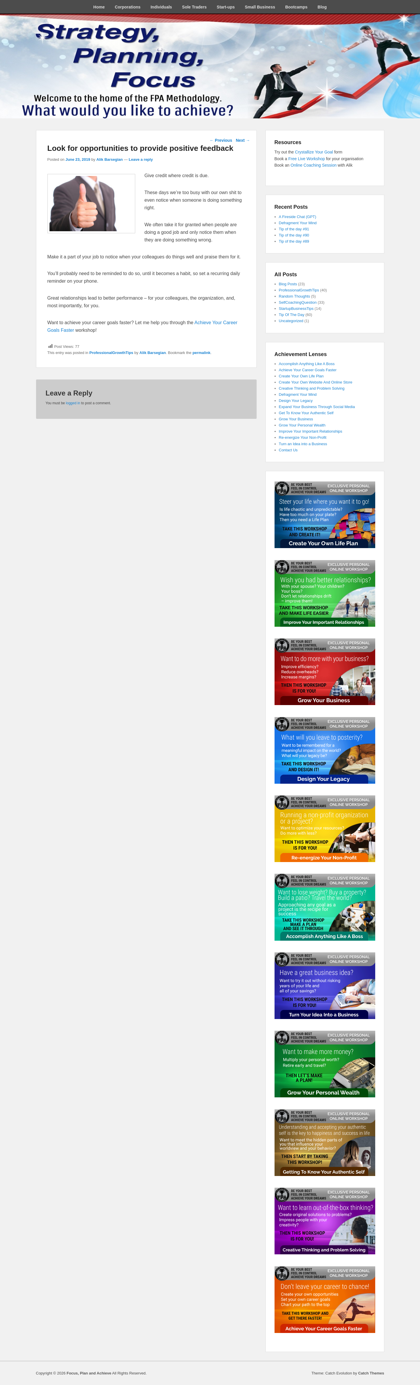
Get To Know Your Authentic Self (306, 413)
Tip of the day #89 (294, 241)
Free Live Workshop (306, 158)
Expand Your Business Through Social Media (317, 407)
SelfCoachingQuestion (298, 302)
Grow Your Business (296, 419)
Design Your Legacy (296, 400)
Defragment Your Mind (298, 223)
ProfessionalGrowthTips (111, 352)
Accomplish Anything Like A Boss (307, 364)
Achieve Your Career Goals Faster (308, 370)
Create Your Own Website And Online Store (315, 382)
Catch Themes (371, 1373)
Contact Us (288, 450)
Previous (221, 140)
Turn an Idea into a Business (303, 444)
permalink (201, 352)
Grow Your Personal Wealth (302, 425)
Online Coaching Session (314, 165)
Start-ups (226, 7)
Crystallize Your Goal (314, 152)
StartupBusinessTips (296, 308)
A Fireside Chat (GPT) (297, 217)
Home (99, 7)
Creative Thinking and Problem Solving (312, 388)
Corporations (127, 7)
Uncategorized (291, 321)
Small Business (260, 7)
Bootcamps (296, 7)
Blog (322, 7)
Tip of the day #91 (294, 229)
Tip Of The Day (291, 314)
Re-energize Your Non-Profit (303, 437)
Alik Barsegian (109, 159)
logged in (73, 403)
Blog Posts (288, 284)
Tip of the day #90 (294, 235)
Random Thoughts (294, 296)
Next (243, 140)
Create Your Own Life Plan (301, 376)
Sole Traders (194, 7)
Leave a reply (141, 159)
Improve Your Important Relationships (310, 431)
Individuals (161, 7)
